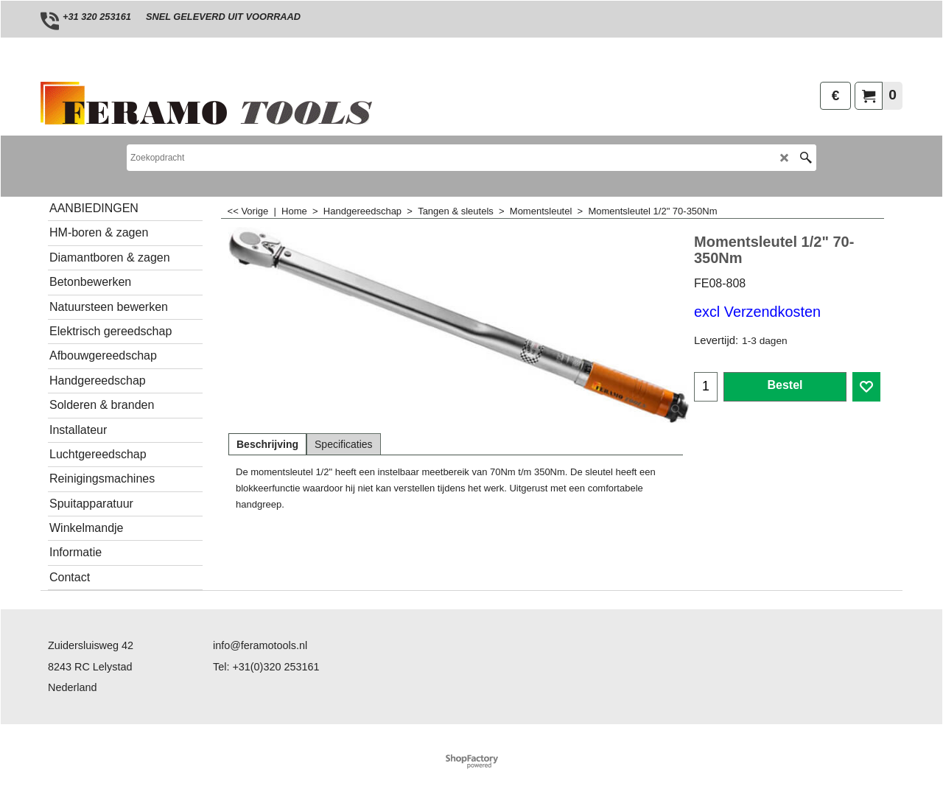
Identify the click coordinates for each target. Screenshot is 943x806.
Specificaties (344, 444)
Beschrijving (267, 444)
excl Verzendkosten (757, 312)
